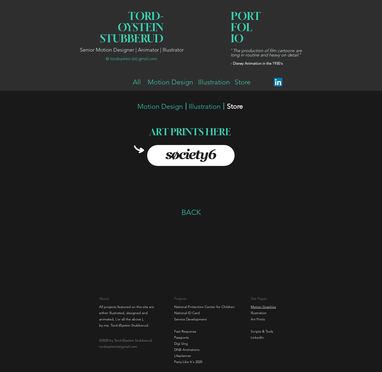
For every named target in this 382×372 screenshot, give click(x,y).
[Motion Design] (170, 82)
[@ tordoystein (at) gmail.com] (131, 59)
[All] (137, 82)
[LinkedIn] (278, 82)
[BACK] (191, 212)
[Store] (243, 82)
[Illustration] (214, 82)
